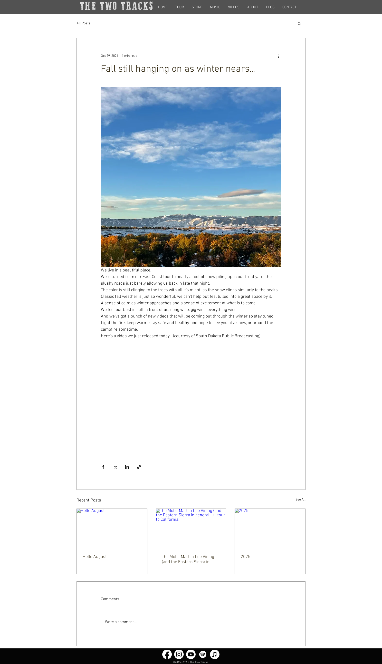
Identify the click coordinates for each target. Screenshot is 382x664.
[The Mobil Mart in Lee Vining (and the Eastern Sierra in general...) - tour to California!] (191, 528)
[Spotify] (203, 654)
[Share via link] (139, 467)
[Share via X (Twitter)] (115, 467)
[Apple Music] (215, 654)
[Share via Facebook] (103, 467)
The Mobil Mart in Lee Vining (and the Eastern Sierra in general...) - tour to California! (189, 559)
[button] (299, 23)
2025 (245, 556)
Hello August (95, 556)
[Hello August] (112, 528)
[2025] (270, 528)
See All (301, 500)
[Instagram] (179, 654)
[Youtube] (191, 654)
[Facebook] (167, 654)
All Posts (83, 23)
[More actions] (278, 56)
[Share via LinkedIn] (127, 467)
